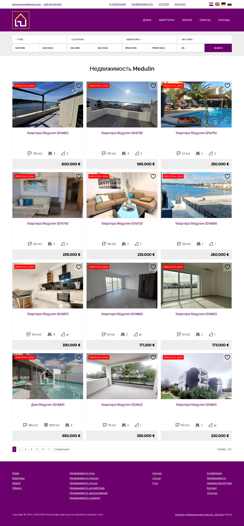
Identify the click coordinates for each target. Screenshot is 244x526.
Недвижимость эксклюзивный (89, 493)
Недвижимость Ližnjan (84, 483)
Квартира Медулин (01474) (47, 223)
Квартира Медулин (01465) (196, 313)
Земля (187, 20)
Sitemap (212, 493)
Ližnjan (156, 478)
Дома (147, 20)
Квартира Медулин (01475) (196, 132)
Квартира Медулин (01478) (122, 132)
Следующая (61, 449)
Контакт (180, 4)
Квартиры (166, 20)
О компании (117, 4)
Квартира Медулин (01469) (196, 223)
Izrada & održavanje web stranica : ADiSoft (199, 514)
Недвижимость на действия (87, 488)
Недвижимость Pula (82, 473)
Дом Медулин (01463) (47, 404)
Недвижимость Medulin (84, 478)
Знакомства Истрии (219, 483)
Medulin (157, 473)
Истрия (164, 4)
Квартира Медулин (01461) (196, 404)
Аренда (224, 20)
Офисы (205, 20)
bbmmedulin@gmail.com (26, 4)
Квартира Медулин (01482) (47, 132)
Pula (155, 483)
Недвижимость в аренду (85, 498)
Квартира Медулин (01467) (47, 313)
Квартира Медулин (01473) (121, 223)
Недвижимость (142, 4)
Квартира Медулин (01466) (122, 313)
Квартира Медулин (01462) (122, 404)
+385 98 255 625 (52, 4)
